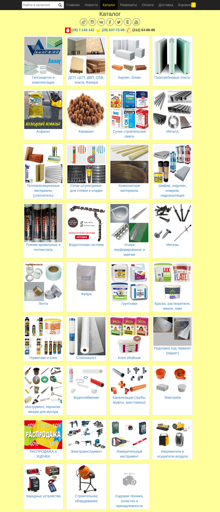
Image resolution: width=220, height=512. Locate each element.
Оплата (148, 5)
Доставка (165, 5)
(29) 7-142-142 (83, 30)
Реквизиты (128, 5)
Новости (91, 5)
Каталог (109, 5)
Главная (72, 5)
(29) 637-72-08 (113, 30)
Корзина (187, 4)
